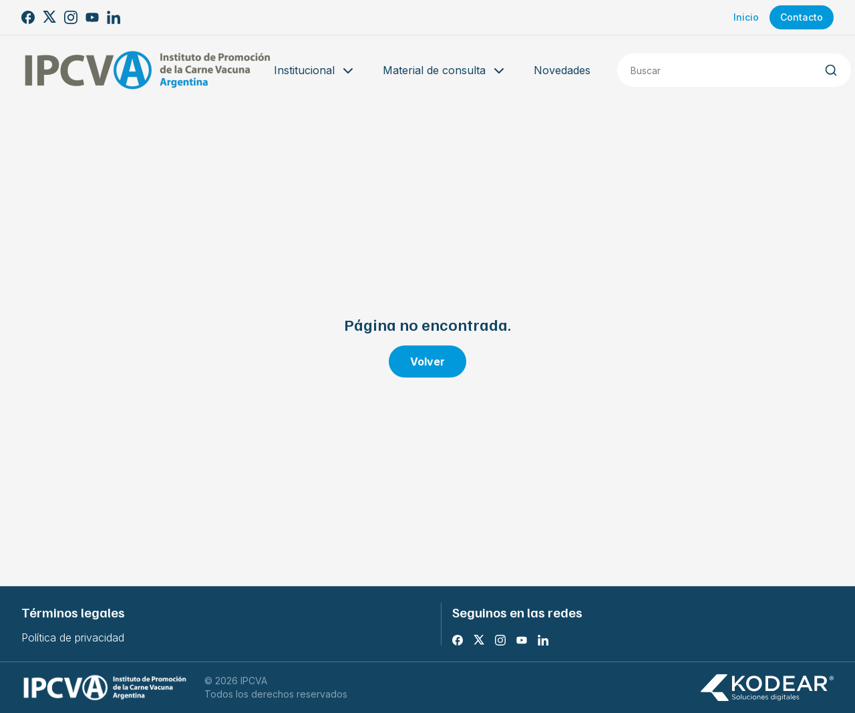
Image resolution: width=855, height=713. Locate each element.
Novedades (562, 70)
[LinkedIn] (113, 17)
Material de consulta (445, 71)
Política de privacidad (72, 637)
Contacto (801, 17)
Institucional (315, 71)
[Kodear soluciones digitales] (767, 688)
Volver (427, 361)
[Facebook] (28, 17)
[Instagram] (70, 17)
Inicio (746, 17)
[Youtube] (92, 17)
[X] (49, 17)
